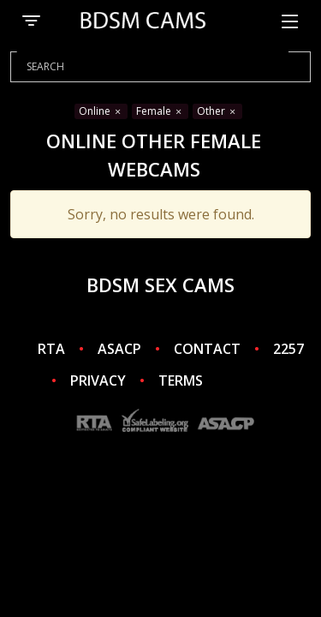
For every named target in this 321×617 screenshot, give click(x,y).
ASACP (119, 348)
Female (160, 111)
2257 (288, 348)
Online (101, 111)
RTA (51, 348)
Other (217, 111)
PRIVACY (98, 380)
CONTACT (207, 348)
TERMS (180, 380)
